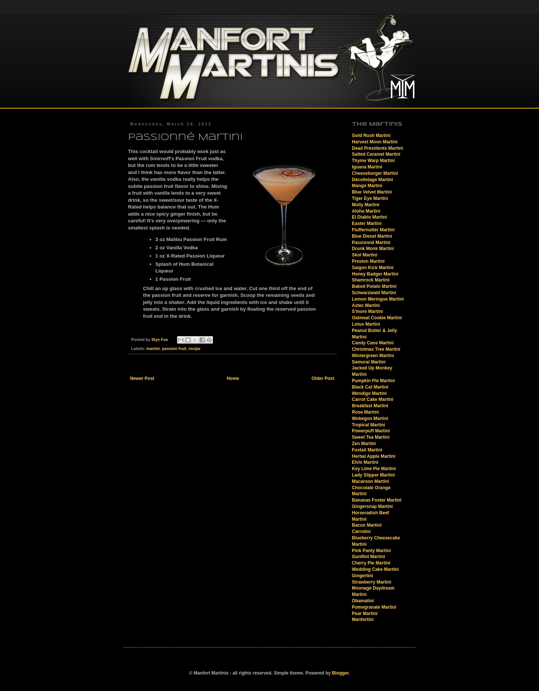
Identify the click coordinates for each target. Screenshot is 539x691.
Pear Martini (365, 613)
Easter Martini (366, 223)
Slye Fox (160, 339)
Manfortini (363, 619)
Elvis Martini (365, 462)
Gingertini (362, 575)
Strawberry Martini (371, 582)
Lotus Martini (366, 324)
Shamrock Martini (371, 280)
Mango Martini (367, 185)
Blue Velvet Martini (372, 192)
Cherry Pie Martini (371, 563)
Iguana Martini (367, 167)
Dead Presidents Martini (377, 148)
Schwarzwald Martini (374, 292)
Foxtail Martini (367, 450)
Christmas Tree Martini (376, 349)
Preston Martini (368, 261)
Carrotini (361, 531)
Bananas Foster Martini (377, 500)
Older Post (322, 378)
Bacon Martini (366, 525)
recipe (195, 348)
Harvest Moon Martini (375, 141)
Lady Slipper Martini (373, 475)
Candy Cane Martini (373, 343)
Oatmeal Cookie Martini (377, 317)
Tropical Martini (368, 424)
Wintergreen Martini (373, 355)
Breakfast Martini (370, 405)
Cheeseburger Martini (375, 173)
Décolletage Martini (372, 179)
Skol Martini (364, 255)
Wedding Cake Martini (375, 569)
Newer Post (142, 378)
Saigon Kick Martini (372, 267)
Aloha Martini (366, 211)
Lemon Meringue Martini (378, 299)
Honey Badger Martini (375, 274)
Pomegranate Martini (374, 607)
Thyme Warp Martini (373, 160)
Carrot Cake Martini (372, 399)
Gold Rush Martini (371, 135)
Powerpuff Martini (371, 430)
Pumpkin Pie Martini (373, 380)
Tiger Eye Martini (370, 198)
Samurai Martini (369, 362)
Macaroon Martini (370, 481)
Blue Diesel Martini (372, 236)
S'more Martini (367, 311)
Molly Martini (365, 204)
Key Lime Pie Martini (374, 468)
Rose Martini (365, 412)
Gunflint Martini (368, 556)
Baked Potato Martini (374, 286)
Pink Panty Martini (371, 550)
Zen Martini (364, 443)
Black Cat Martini (370, 387)
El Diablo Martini (369, 217)
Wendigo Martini (369, 393)
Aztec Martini (366, 305)
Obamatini (363, 600)
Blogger (340, 673)
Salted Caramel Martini (376, 154)
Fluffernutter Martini (373, 229)
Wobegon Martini (370, 418)
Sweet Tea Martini (370, 437)
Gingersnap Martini (372, 506)
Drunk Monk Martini (373, 248)
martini (153, 348)
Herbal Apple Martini (373, 456)
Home (233, 378)
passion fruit (174, 348)
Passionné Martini (371, 242)
